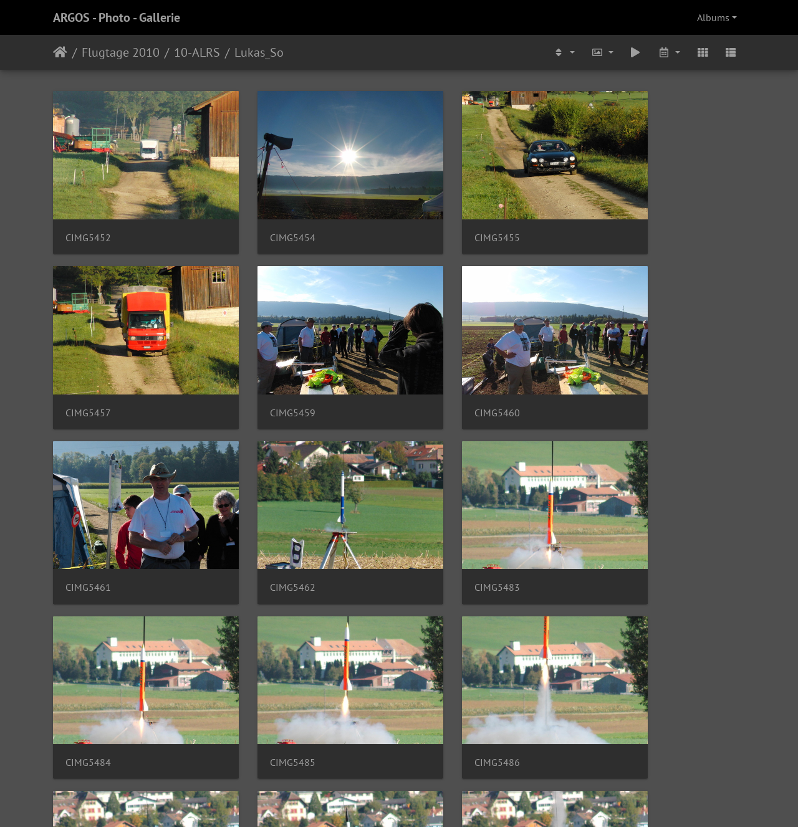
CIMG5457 (621, 219)
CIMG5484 (266, 532)
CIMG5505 (266, 689)
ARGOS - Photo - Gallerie (116, 17)
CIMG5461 (443, 375)
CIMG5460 (266, 375)
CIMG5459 (88, 375)
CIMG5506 (443, 689)
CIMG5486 (621, 532)
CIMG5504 (88, 689)
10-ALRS (197, 52)
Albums (713, 17)
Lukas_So (259, 52)
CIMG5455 (443, 219)
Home (60, 52)
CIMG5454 (266, 219)
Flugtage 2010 (121, 52)
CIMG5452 (88, 219)
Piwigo (425, 801)
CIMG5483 (88, 532)
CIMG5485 (443, 532)
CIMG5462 (621, 375)
